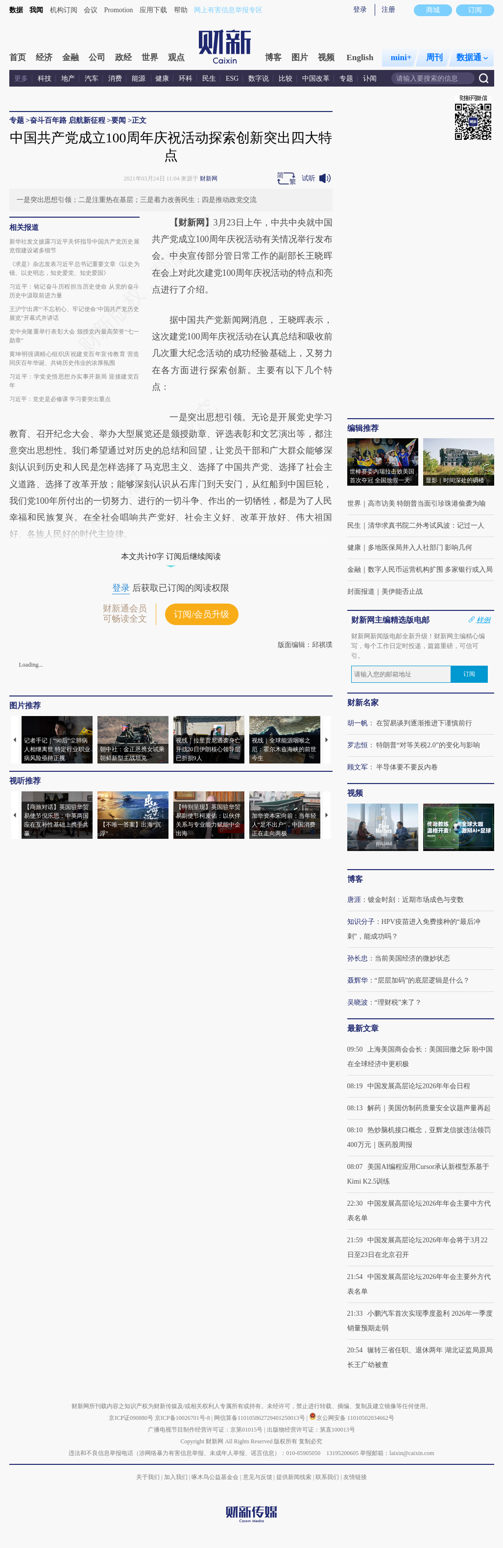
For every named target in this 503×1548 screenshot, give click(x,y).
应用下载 (153, 10)
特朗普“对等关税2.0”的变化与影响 (428, 745)
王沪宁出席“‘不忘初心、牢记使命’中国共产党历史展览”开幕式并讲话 (74, 313)
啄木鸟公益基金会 (216, 1477)
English (360, 57)
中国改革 (316, 78)
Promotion (118, 10)
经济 (44, 57)
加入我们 (176, 1477)
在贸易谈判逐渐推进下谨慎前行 (424, 723)
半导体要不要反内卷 (407, 767)
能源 (139, 78)
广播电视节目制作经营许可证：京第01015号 (205, 1429)
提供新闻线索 (293, 1477)
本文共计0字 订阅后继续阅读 (171, 556)
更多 (21, 78)
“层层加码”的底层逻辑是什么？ (422, 980)
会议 (90, 10)
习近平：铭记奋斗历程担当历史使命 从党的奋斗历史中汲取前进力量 (74, 291)
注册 (388, 9)
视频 (326, 57)
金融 (70, 57)
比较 (285, 78)
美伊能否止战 (402, 591)
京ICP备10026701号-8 (183, 1417)
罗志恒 (357, 745)
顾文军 (357, 767)
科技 (44, 78)
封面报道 (361, 591)
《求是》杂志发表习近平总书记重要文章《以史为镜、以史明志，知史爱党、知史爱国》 (74, 268)
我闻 (36, 10)
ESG (232, 78)
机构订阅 (63, 10)
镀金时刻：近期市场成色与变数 (416, 899)
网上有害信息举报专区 (228, 10)
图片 (299, 57)
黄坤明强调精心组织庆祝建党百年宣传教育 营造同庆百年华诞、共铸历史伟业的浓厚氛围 (74, 358)
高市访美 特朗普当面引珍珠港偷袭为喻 (427, 503)
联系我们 (327, 1477)
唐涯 (354, 899)
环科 (185, 78)
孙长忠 (357, 958)
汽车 (91, 78)
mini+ (401, 57)
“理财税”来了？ (398, 1002)
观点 (176, 57)
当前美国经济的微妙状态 (412, 958)
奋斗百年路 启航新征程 (67, 120)
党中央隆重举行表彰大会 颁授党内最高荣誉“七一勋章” (74, 336)
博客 (273, 57)
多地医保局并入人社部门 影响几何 (420, 547)
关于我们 (148, 1477)
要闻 (118, 120)
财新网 (208, 178)
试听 (308, 178)
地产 (68, 78)
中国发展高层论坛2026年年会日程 (418, 1086)
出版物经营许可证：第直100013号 (311, 1429)
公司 (97, 57)
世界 (150, 57)
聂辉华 (357, 980)
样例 (483, 620)
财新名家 (363, 702)
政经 (123, 57)
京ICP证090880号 (131, 1417)
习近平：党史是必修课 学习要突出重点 (60, 399)
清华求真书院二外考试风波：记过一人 (426, 525)
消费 (115, 78)
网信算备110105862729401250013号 (260, 1417)
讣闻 (370, 78)
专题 (346, 78)
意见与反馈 (257, 1477)
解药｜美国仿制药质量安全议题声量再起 (429, 1108)
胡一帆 (357, 723)
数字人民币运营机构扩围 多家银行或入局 (430, 569)
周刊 (434, 57)
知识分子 (361, 921)
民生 (209, 78)
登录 (360, 9)
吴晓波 (357, 1002)
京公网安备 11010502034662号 (351, 1417)
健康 (162, 78)
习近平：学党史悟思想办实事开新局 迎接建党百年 (74, 381)
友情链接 (355, 1477)
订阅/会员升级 (201, 614)
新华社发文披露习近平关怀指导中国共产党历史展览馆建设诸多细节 (74, 246)
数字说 (258, 78)
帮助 (181, 10)
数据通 (472, 57)
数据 (16, 10)
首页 (17, 57)
